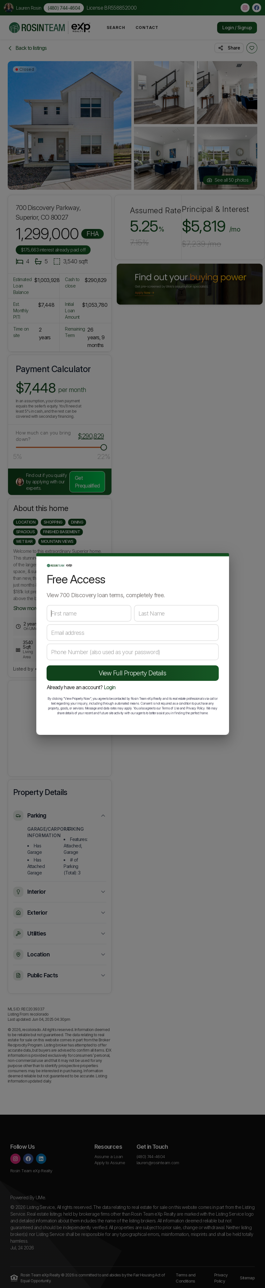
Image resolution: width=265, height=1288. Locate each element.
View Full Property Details (132, 673)
